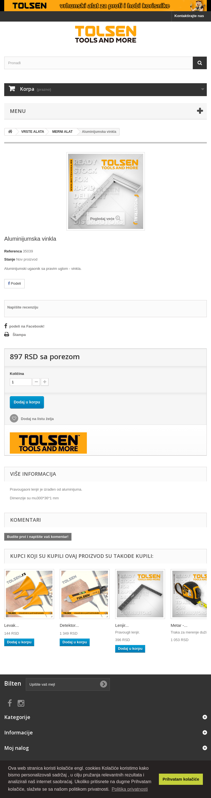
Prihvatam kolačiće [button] (181, 779)
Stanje (9, 259)
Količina (17, 374)
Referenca (13, 251)
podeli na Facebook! (27, 326)
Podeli (14, 283)
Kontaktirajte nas (189, 16)
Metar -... (179, 625)
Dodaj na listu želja (37, 419)
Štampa (19, 335)
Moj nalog (16, 747)
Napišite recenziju (22, 307)
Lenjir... (122, 625)
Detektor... (69, 625)
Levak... (11, 625)
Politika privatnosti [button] (130, 789)
